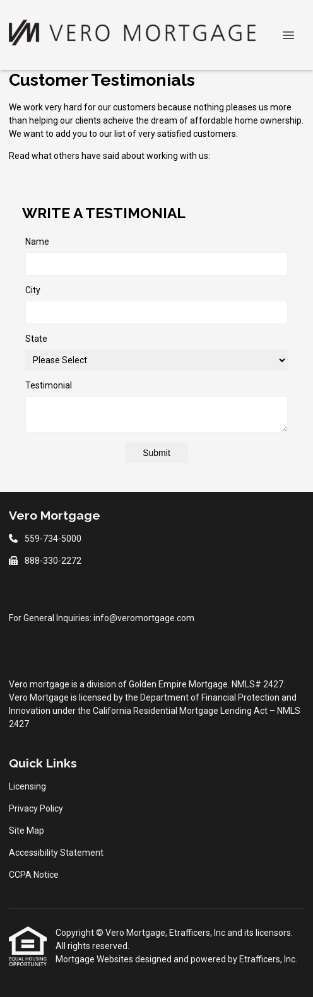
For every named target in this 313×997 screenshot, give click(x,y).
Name (37, 241)
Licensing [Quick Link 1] (27, 786)
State (36, 339)
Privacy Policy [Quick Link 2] (36, 808)
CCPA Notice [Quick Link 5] (34, 875)
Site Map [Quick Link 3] (26, 830)
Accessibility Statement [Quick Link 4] (56, 853)
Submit (156, 453)
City (32, 290)
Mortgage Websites (95, 959)
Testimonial (48, 385)
